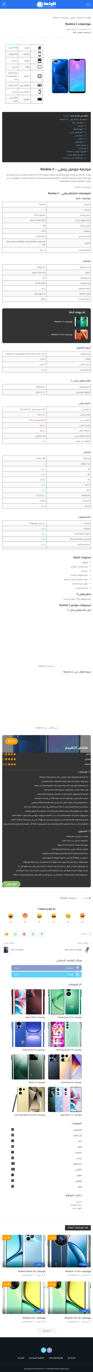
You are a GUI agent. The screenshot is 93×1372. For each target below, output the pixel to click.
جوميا (66, 599)
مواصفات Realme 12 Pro (78, 1271)
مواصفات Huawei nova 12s (33, 1049)
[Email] (6, 934)
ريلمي (79, 1158)
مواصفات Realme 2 (83, 187)
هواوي (78, 1181)
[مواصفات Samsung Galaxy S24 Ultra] (28, 1099)
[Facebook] (41, 934)
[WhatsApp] (15, 934)
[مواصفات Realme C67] (23, 1297)
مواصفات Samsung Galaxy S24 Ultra (29, 1115)
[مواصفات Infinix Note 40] (65, 1067)
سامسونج (77, 1164)
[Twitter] (33, 934)
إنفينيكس (77, 1130)
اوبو (80, 1147)
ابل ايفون (77, 1135)
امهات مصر (77, 1208)
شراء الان (11, 884)
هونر (80, 1187)
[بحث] (4, 4)
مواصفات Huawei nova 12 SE (70, 1017)
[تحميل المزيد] (46, 1330)
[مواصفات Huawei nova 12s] (28, 1034)
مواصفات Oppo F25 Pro (35, 1017)
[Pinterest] (24, 934)
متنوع (79, 1175)
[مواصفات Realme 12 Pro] (69, 1251)
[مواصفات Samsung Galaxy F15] (65, 1034)
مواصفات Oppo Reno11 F (71, 1115)
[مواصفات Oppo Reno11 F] (65, 1099)
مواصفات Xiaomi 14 (36, 1082)
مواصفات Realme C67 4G (78, 1318)
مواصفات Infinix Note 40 (71, 1082)
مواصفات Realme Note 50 (31, 1271)
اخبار (80, 1141)
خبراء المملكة (76, 1205)
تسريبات (78, 1152)
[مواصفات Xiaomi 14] (28, 1067)
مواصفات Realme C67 (34, 1318)
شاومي (78, 1169)
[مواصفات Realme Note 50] (23, 1251)
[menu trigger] (87, 4)
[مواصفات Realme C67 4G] (69, 1297)
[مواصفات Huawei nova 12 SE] (65, 1002)
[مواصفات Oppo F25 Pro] (28, 1002)
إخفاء (66, 115)
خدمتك (79, 1201)
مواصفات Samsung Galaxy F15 (69, 1049)
